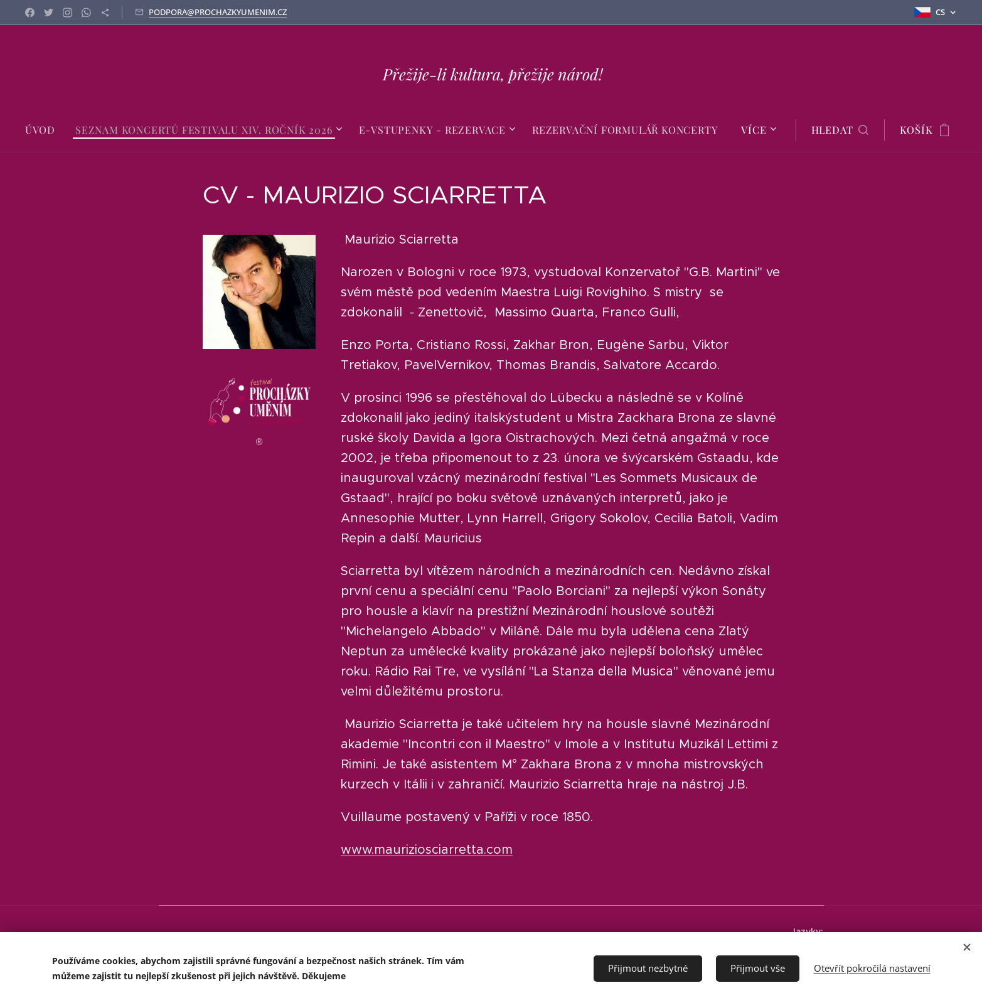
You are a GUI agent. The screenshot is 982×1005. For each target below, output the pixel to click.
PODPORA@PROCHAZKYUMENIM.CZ (218, 12)
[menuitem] (45, 130)
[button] (840, 130)
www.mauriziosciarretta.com (426, 849)
